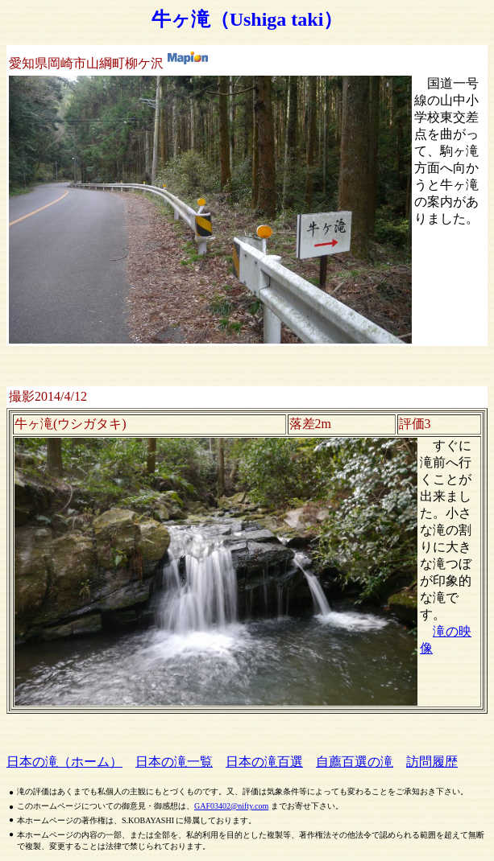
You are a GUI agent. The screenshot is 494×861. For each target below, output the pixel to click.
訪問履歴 (432, 761)
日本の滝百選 (264, 761)
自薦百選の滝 (354, 761)
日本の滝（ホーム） (64, 761)
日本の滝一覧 (174, 761)
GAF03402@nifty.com (231, 805)
